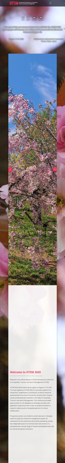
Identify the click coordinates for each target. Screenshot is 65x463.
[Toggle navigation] (50, 3)
